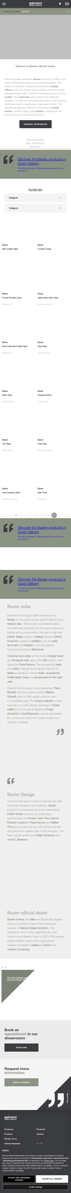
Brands (17, 11)
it (42, 1143)
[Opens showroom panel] (60, 4)
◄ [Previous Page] (16, 515)
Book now (21, 1047)
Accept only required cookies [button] (19, 1179)
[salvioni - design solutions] (35, 4)
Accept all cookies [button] (52, 1179)
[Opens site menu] (4, 4)
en (37, 1143)
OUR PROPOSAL (35, 140)
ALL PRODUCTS (35, 143)
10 (48, 515)
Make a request (21, 1082)
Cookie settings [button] (35, 1187)
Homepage (7, 11)
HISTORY (36, 146)
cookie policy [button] (49, 1161)
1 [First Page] (20, 515)
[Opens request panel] (67, 4)
